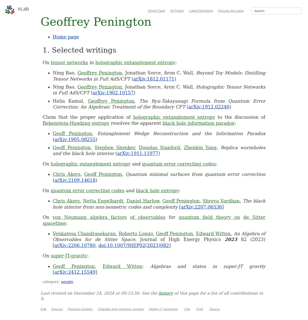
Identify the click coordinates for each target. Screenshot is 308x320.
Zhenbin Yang (200, 147)
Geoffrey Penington (100, 72)
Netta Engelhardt (103, 201)
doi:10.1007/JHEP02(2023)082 (133, 245)
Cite (187, 309)
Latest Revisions (201, 11)
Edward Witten (213, 233)
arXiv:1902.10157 (113, 92)
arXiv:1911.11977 (137, 153)
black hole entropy (157, 190)
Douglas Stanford (159, 147)
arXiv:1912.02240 (208, 106)
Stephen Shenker (115, 147)
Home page (66, 36)
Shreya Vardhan (221, 201)
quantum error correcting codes (179, 164)
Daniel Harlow (143, 201)
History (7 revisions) (163, 309)
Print (199, 309)
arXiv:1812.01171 (153, 79)
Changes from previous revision (121, 309)
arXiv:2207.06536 (201, 207)
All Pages (177, 11)
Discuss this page (231, 11)
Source (214, 309)
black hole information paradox (199, 123)
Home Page (156, 11)
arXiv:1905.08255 (75, 139)
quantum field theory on (209, 217)
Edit (43, 309)
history (166, 293)
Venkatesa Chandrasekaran (84, 233)
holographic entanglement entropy (135, 62)
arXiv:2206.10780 (75, 245)
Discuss (57, 309)
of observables (148, 217)
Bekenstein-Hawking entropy (76, 123)
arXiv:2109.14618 (75, 180)
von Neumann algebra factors (90, 217)
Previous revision (80, 309)
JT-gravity (76, 255)
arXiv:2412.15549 (75, 272)
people (67, 282)
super (57, 255)
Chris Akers (66, 174)
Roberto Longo (136, 233)
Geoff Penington (72, 133)
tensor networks (69, 62)
